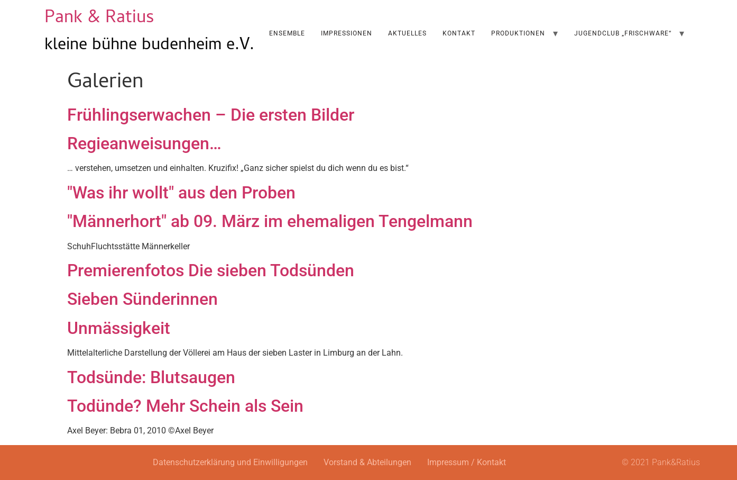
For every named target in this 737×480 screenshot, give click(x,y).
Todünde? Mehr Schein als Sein (185, 406)
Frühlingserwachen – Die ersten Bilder (210, 115)
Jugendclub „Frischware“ (622, 33)
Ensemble (287, 33)
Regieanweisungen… (144, 143)
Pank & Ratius (99, 18)
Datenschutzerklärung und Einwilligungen (230, 462)
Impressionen (346, 33)
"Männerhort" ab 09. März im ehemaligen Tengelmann (270, 221)
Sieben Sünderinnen (142, 299)
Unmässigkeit (118, 328)
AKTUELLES (407, 33)
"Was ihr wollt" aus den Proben (181, 193)
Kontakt (459, 33)
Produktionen (518, 33)
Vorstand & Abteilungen (367, 462)
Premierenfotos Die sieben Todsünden (210, 270)
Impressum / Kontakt (466, 462)
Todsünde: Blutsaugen (151, 377)
